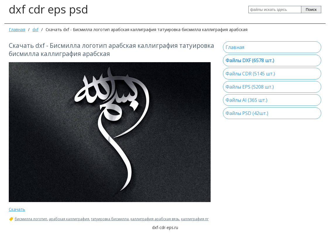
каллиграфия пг (195, 219)
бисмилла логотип (31, 219)
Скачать (17, 209)
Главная (17, 29)
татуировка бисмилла (110, 219)
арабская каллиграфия (69, 219)
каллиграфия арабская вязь (154, 219)
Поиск (311, 9)
